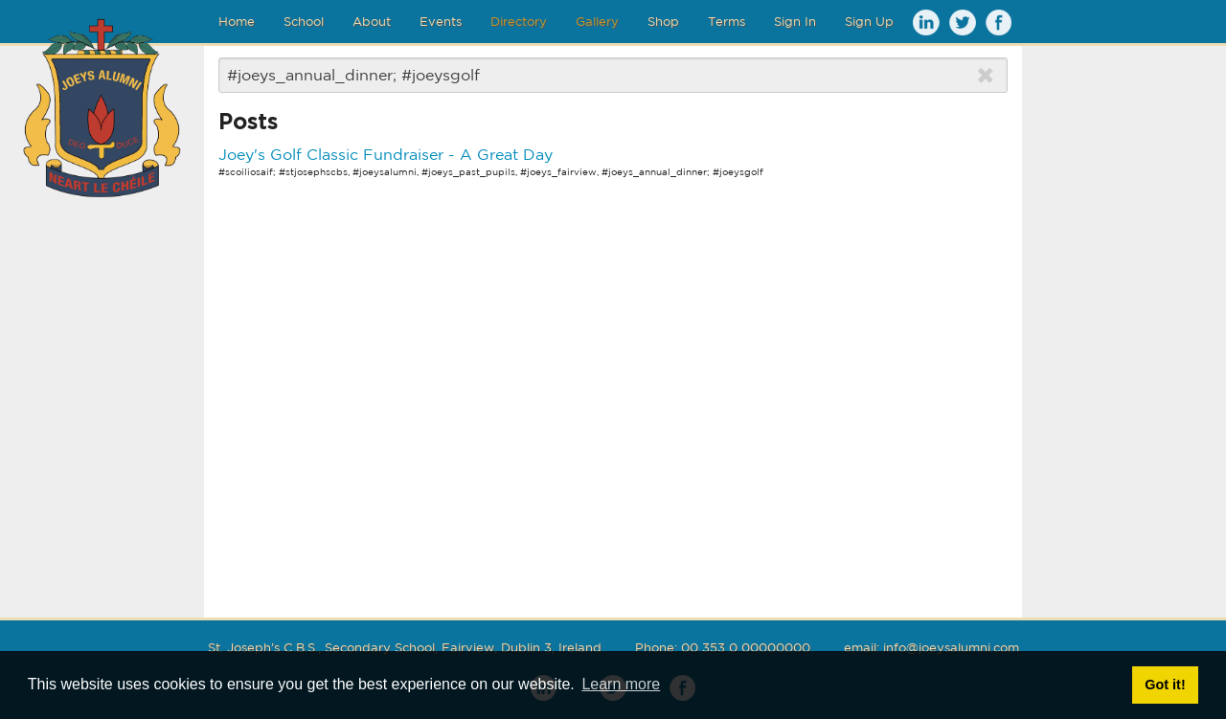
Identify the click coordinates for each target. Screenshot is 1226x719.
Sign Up (869, 21)
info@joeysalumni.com (951, 647)
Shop (663, 21)
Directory (518, 21)
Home (236, 21)
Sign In (795, 21)
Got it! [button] (1165, 684)
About (371, 21)
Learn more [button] (620, 684)
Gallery (597, 21)
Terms (726, 21)
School (304, 21)
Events (441, 21)
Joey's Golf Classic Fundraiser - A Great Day (385, 154)
